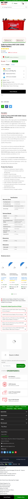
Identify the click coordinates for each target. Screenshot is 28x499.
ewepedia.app (3, 467)
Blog (15, 408)
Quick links (3, 411)
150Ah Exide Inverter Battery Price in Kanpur (14, 314)
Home (4, 406)
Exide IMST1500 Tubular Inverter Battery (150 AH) (13, 278)
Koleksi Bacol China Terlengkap (7, 470)
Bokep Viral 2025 (4, 488)
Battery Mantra (12, 459)
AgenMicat (2, 468)
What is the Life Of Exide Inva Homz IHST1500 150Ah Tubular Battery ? (14, 323)
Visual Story (10, 408)
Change (13, 64)
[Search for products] (14, 7)
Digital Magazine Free (5, 483)
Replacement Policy (9, 74)
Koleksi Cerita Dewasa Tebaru (7, 490)
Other (2, 419)
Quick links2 (4, 415)
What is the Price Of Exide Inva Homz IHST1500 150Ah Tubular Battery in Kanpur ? (14, 318)
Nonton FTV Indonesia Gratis (7, 494)
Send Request (21, 365)
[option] (14, 24)
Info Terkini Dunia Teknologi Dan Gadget (9, 480)
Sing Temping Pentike (5, 486)
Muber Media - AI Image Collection (8, 473)
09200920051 (5, 436)
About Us (17, 406)
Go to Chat (20, 40)
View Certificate (13, 52)
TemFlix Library (3, 493)
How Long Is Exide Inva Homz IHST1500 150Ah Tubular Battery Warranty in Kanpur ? (14, 328)
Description (4, 113)
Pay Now (4, 426)
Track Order (23, 406)
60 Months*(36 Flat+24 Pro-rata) (14, 274)
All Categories (10, 406)
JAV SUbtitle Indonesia (5, 485)
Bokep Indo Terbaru (4, 491)
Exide (5, 52)
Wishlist (20, 408)
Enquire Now (21, 497)
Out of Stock (7, 497)
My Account (4, 423)
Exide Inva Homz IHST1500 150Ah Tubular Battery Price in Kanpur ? (14, 310)
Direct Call (8, 40)
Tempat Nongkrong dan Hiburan (7, 475)
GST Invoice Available (9, 77)
